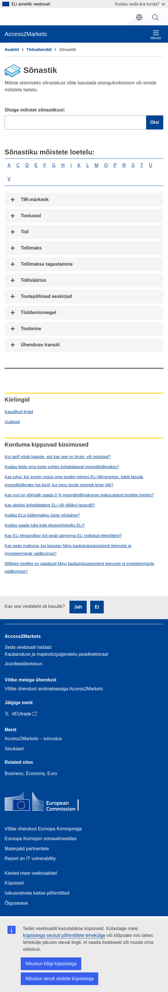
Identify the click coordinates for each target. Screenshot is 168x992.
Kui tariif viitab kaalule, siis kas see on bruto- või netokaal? (58, 456)
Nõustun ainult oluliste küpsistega (59, 978)
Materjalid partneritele (27, 848)
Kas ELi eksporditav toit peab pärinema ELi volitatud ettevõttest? (63, 535)
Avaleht (12, 49)
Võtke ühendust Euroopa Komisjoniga (43, 828)
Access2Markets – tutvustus (33, 738)
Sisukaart (14, 748)
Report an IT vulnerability (30, 858)
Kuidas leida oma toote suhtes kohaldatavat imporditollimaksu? (62, 466)
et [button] (139, 17)
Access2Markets (23, 636)
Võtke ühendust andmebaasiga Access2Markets (54, 688)
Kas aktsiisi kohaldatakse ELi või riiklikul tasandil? (50, 505)
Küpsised (14, 882)
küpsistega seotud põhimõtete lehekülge (64, 935)
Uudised (12, 422)
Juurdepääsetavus (23, 663)
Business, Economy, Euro (31, 773)
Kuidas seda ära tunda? (140, 3)
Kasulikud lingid (19, 411)
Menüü (155, 35)
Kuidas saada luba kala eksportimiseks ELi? (45, 525)
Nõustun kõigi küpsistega (51, 963)
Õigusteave (16, 903)
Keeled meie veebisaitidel (31, 873)
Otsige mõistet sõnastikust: (35, 109)
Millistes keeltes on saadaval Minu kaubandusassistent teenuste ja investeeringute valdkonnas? (79, 567)
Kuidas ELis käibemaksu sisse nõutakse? (42, 515)
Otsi (155, 17)
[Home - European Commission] (46, 802)
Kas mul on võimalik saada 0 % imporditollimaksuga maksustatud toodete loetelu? (79, 495)
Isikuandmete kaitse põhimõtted (37, 893)
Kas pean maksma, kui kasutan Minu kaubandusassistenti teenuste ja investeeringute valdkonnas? (68, 549)
